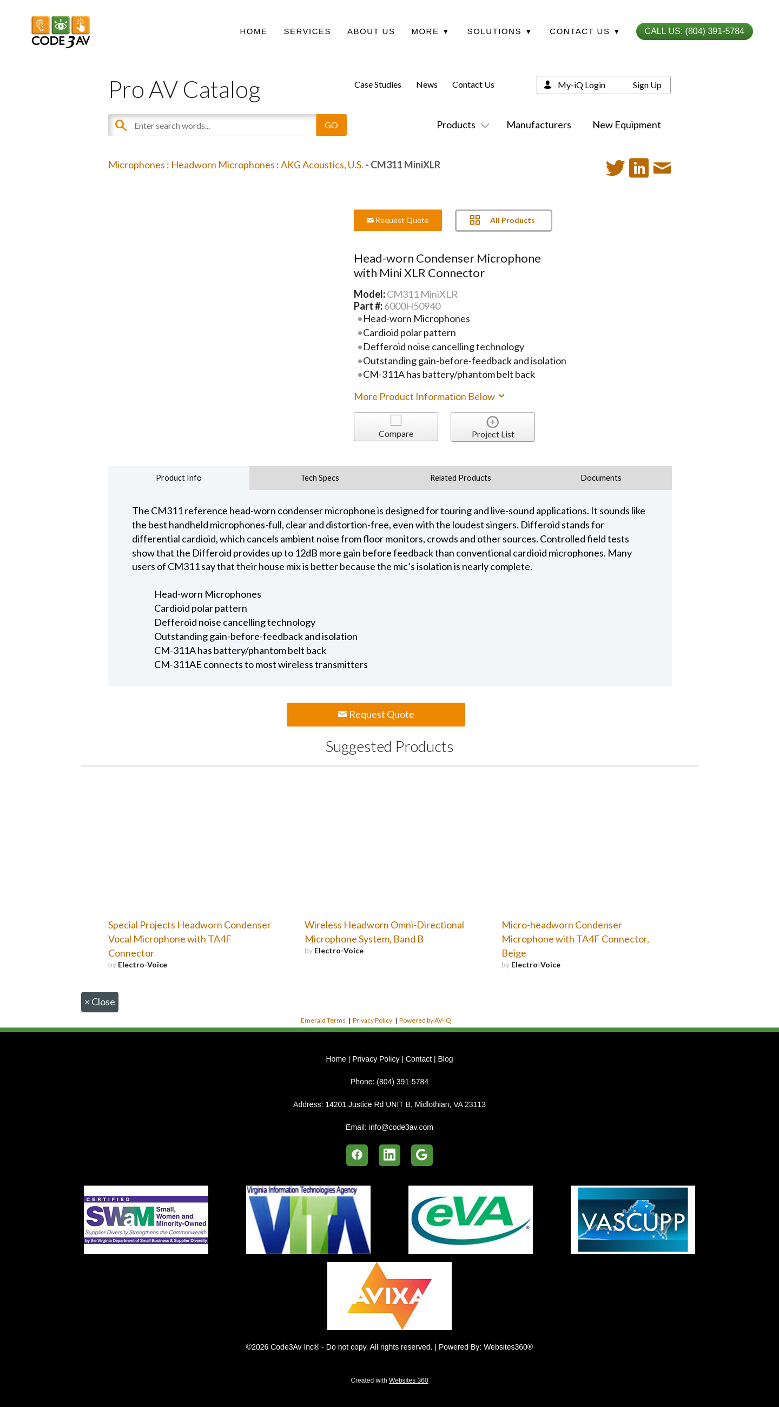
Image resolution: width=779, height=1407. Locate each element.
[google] (422, 1155)
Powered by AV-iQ (425, 1020)
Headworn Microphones (223, 165)
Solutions (499, 31)
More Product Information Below (430, 396)
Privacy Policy (372, 1020)
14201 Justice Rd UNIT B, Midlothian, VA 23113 (405, 1104)
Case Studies (377, 84)
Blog (445, 1059)
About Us (371, 31)
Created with (389, 1380)
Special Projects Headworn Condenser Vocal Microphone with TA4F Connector (189, 939)
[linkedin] (389, 1155)
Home (253, 31)
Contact (419, 1059)
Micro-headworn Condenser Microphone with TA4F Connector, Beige (575, 939)
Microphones (136, 165)
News (427, 84)
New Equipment (626, 124)
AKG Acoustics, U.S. (322, 165)
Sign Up (647, 85)
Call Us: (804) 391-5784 (694, 31)
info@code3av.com (401, 1127)
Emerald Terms (323, 1020)
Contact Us (473, 84)
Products (461, 124)
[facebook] (357, 1155)
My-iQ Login (581, 85)
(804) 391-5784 (402, 1081)
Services (307, 31)
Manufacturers (538, 124)
